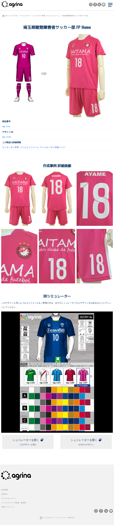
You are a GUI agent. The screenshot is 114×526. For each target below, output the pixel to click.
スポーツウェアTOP (10, 16)
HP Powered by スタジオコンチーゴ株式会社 (58, 519)
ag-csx (6, 126)
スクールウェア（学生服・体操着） (14, 503)
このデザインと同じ (28, 441)
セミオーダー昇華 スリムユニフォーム (46, 16)
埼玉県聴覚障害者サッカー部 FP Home (75, 16)
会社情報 (4, 491)
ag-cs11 (6, 136)
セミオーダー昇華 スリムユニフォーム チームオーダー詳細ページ (33, 147)
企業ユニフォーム (7, 508)
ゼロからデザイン (86, 441)
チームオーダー (25, 16)
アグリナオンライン (8, 499)
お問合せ (4, 495)
